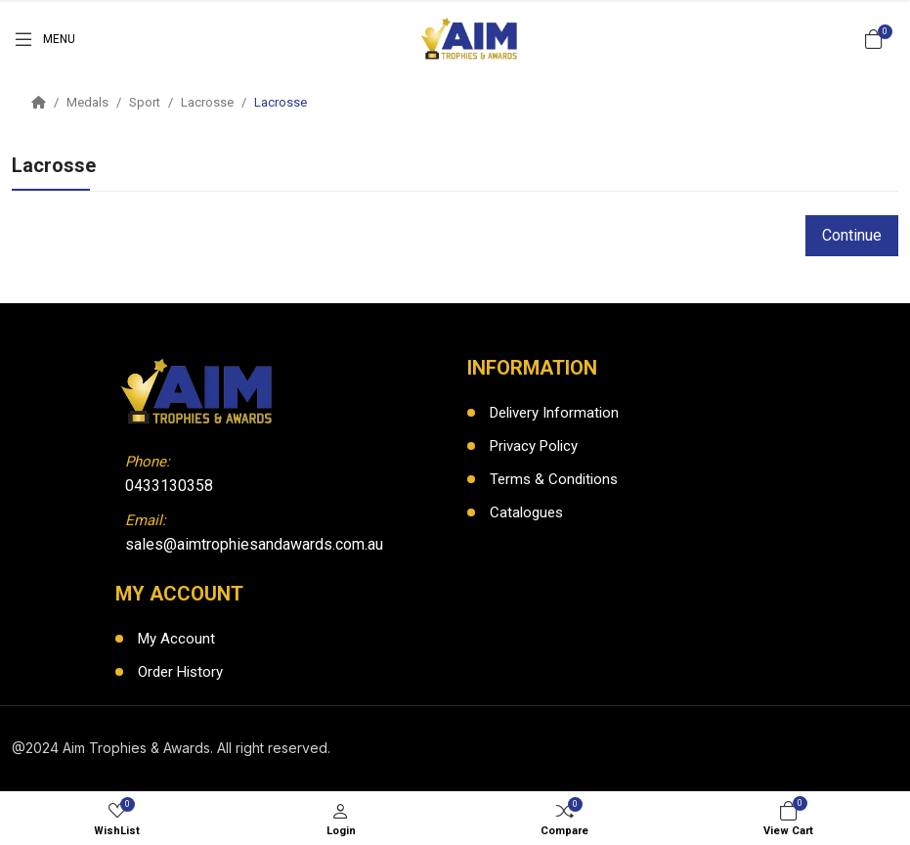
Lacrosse (207, 102)
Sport (144, 102)
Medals (87, 102)
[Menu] (43, 39)
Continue (852, 235)
